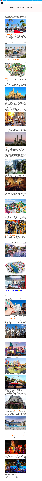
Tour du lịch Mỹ (19, 290)
